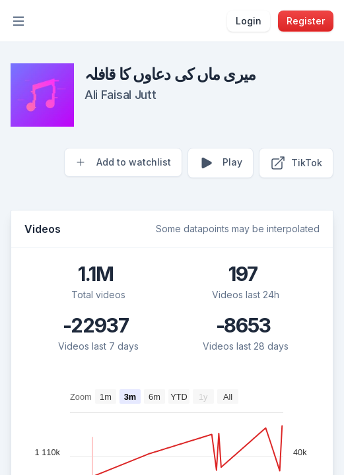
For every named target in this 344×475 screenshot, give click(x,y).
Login (248, 20)
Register (306, 20)
